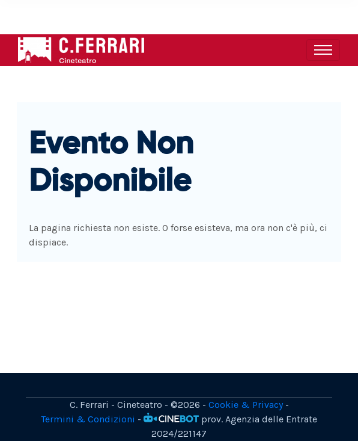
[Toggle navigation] (323, 50)
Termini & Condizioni (88, 419)
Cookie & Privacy (245, 404)
